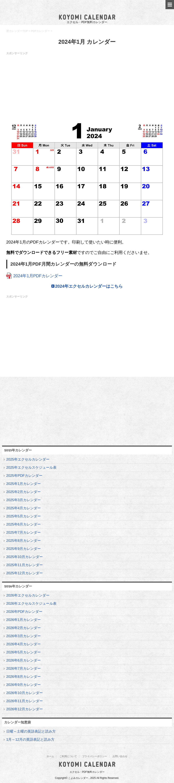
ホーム (50, 756)
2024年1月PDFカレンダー (37, 275)
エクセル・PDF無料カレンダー (87, 772)
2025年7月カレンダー (23, 532)
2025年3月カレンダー (23, 500)
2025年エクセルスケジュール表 (31, 468)
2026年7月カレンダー (23, 669)
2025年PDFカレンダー (24, 476)
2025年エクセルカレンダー (27, 459)
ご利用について (68, 756)
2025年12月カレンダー (24, 573)
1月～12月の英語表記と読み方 (30, 740)
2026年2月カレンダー (23, 628)
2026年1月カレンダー (23, 620)
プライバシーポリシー (94, 756)
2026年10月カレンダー (24, 693)
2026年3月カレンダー (23, 636)
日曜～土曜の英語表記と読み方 (31, 731)
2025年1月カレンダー (23, 484)
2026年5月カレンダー (23, 652)
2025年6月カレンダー (23, 524)
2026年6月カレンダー (23, 660)
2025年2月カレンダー (23, 492)
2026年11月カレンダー (24, 701)
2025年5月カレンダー (23, 516)
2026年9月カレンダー (23, 685)
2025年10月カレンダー (24, 557)
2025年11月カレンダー (24, 565)
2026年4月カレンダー (23, 644)
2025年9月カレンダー (23, 549)
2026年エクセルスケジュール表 (31, 604)
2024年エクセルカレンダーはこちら (89, 286)
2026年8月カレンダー (23, 677)
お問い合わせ (119, 756)
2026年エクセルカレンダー (27, 595)
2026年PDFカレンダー (24, 612)
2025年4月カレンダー (23, 508)
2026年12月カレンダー (24, 709)
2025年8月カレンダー (23, 541)
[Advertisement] (87, 85)
